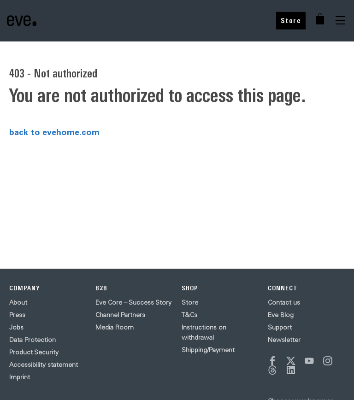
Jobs (16, 327)
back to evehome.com (54, 131)
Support (280, 327)
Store (291, 20)
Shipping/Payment (208, 350)
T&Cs (189, 315)
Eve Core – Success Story (133, 302)
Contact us (284, 302)
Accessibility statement (43, 364)
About (18, 302)
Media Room (114, 327)
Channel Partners (120, 315)
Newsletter (284, 339)
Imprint (19, 377)
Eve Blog (281, 315)
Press (17, 315)
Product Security (34, 352)
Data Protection (32, 339)
